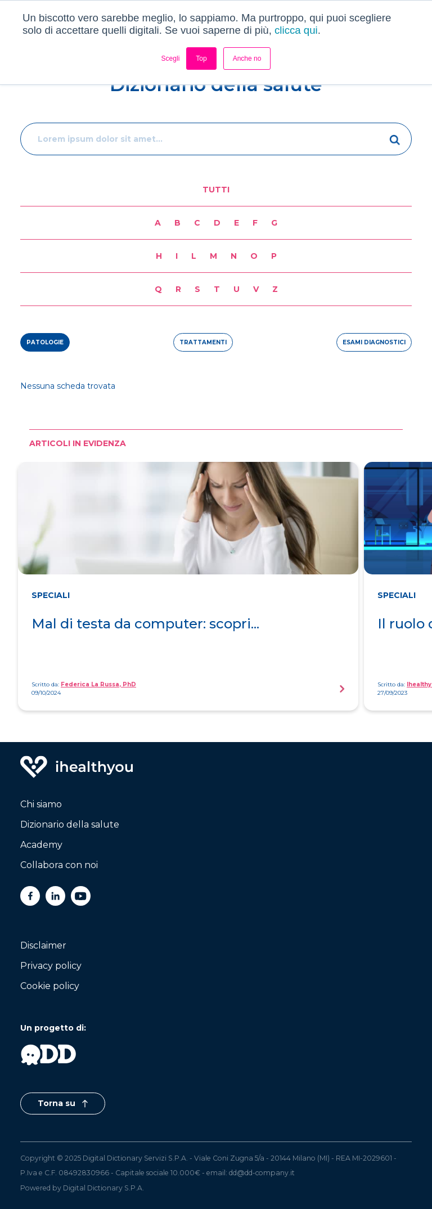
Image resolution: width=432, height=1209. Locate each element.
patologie (45, 342)
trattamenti (203, 342)
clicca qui (296, 30)
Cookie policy (49, 986)
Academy (41, 844)
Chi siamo (41, 804)
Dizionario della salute (69, 824)
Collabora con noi (59, 865)
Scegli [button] (170, 58)
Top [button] (201, 58)
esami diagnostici (374, 342)
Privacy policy (51, 965)
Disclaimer (43, 945)
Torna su (63, 1103)
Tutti (216, 190)
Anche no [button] (247, 58)
